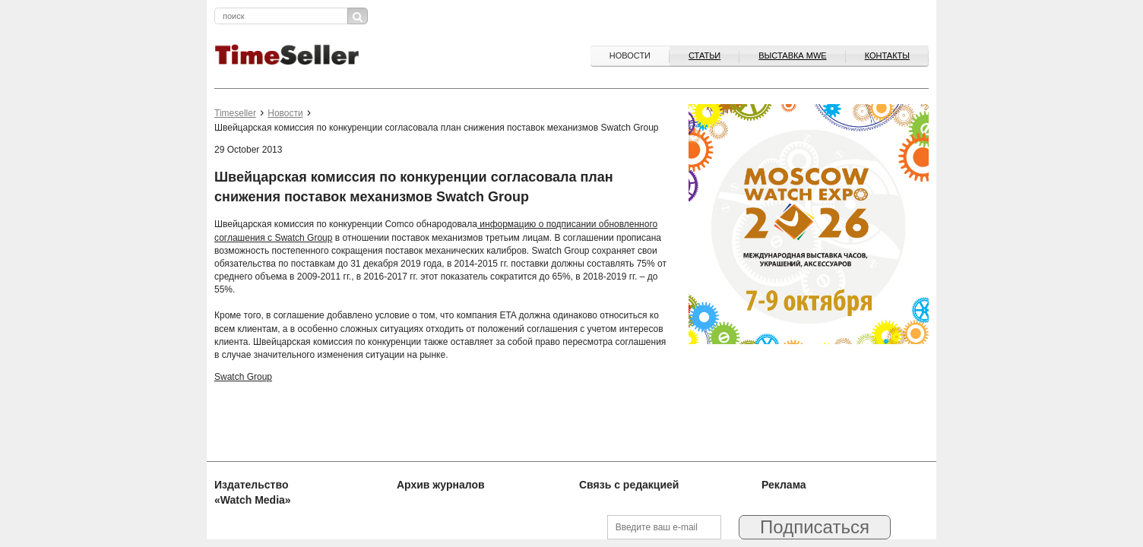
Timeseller (235, 113)
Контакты (887, 55)
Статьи (704, 55)
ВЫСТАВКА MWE (792, 55)
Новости (630, 55)
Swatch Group (243, 377)
